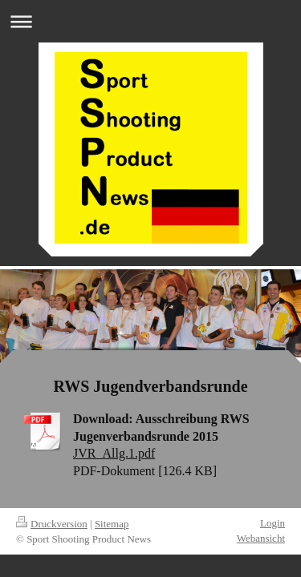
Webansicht (261, 538)
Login (272, 523)
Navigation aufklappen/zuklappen (150, 21)
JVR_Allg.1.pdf (114, 453)
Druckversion (51, 524)
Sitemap (112, 524)
